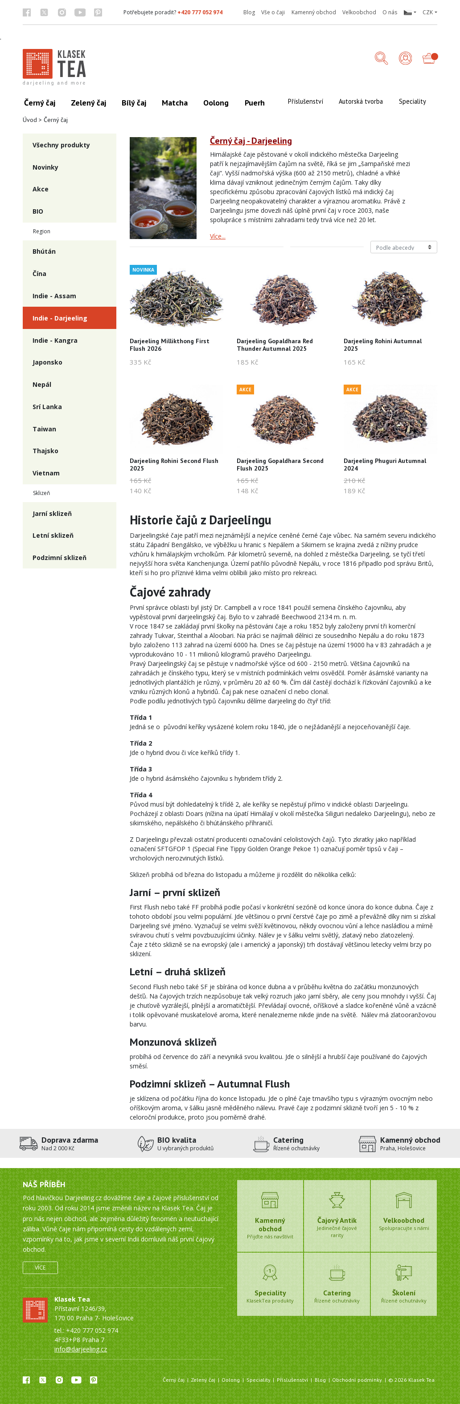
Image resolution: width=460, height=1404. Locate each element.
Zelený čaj (203, 1379)
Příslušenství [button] (305, 101)
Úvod (30, 120)
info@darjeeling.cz (80, 1349)
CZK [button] (428, 12)
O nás (389, 12)
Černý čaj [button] (39, 102)
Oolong (231, 1379)
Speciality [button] (412, 101)
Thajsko (45, 450)
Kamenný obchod (314, 12)
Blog (249, 12)
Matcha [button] (175, 102)
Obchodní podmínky (357, 1379)
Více (40, 1267)
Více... (218, 236)
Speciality (258, 1379)
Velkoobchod (359, 12)
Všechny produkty (61, 145)
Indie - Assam (54, 296)
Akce (41, 189)
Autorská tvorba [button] (361, 101)
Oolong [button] (216, 102)
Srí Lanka (47, 406)
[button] (409, 12)
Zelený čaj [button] (88, 102)
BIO (38, 211)
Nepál (42, 384)
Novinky (45, 167)
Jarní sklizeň (52, 513)
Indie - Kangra (55, 340)
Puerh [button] (255, 102)
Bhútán (44, 251)
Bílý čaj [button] (134, 102)
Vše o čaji (273, 12)
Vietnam (46, 473)
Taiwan (44, 429)
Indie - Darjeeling (60, 318)
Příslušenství (292, 1379)
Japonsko (47, 362)
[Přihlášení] (406, 59)
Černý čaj (174, 1379)
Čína (39, 273)
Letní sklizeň (53, 535)
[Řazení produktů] (403, 247)
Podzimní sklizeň (59, 557)
